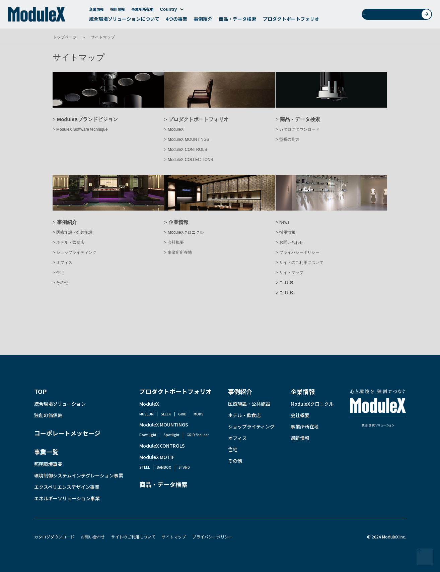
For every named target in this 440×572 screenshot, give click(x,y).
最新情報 (300, 438)
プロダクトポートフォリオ (291, 20)
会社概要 (176, 242)
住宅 (60, 272)
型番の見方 (289, 139)
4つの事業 (176, 20)
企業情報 (96, 10)
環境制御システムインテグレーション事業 (78, 475)
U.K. (290, 292)
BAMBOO (164, 467)
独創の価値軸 (48, 415)
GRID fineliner (198, 434)
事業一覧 (46, 451)
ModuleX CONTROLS (187, 149)
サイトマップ (291, 272)
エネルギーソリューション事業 (67, 498)
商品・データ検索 (237, 20)
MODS (199, 413)
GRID (182, 413)
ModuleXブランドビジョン (87, 119)
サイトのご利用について (301, 262)
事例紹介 (203, 20)
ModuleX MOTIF (156, 457)
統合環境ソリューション (60, 403)
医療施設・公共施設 (74, 232)
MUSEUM (146, 413)
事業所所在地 (142, 10)
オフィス (64, 262)
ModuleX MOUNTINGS (188, 139)
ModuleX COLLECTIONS (190, 159)
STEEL (144, 467)
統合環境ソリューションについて (124, 20)
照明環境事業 (48, 464)
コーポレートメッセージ (67, 432)
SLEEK (166, 413)
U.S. (290, 282)
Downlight (147, 434)
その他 (62, 282)
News (284, 222)
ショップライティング (76, 252)
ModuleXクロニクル (186, 232)
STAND (184, 467)
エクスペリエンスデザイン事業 (66, 486)
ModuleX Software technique (81, 129)
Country (172, 10)
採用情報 (117, 10)
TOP (40, 391)
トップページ (65, 37)
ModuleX (176, 129)
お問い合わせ (399, 16)
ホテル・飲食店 (70, 242)
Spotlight (171, 434)
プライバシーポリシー (299, 252)
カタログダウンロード (299, 129)
